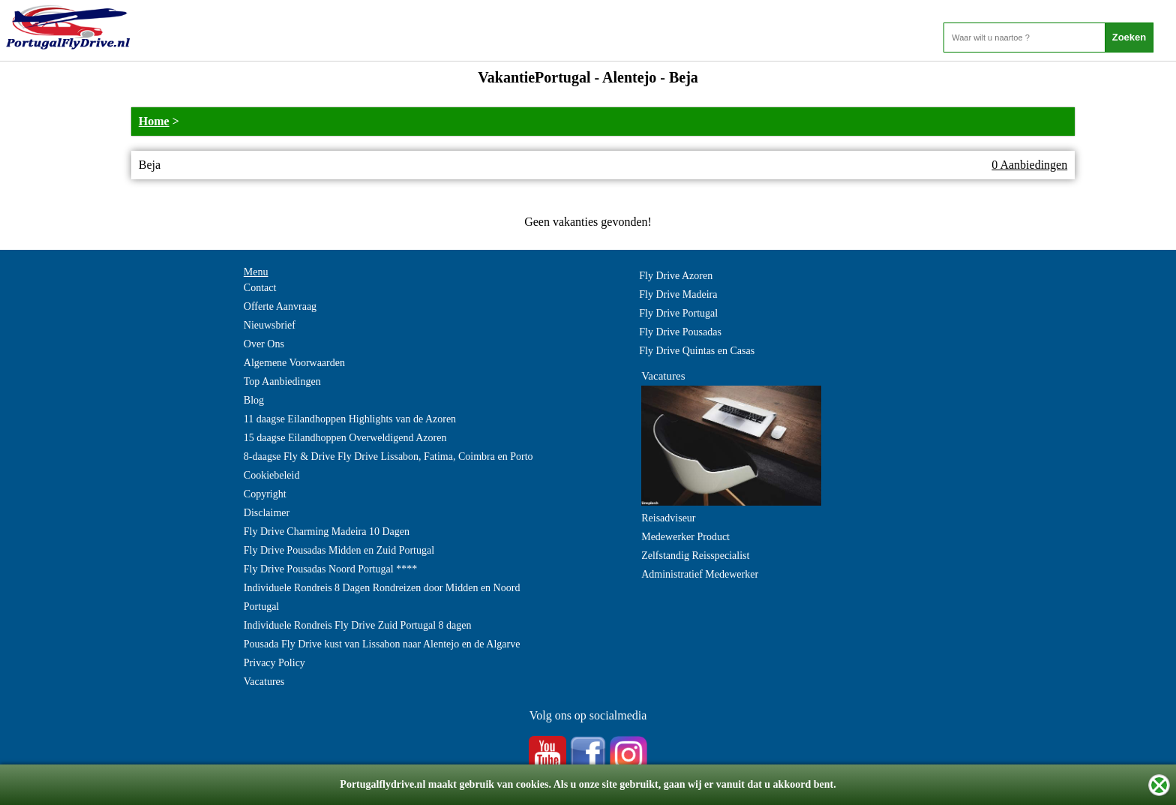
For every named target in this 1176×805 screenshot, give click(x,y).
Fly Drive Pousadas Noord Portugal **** (330, 569)
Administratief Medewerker (699, 574)
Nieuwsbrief (270, 325)
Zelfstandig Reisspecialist (695, 555)
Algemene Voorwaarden (294, 362)
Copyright (265, 494)
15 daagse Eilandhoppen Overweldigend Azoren (345, 437)
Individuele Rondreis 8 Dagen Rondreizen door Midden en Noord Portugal (382, 597)
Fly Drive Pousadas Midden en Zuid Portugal (339, 550)
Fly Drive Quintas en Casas (696, 350)
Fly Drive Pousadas (680, 332)
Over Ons (264, 344)
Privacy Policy (274, 662)
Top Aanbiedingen (282, 381)
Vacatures (264, 681)
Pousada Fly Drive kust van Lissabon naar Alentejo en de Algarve (382, 644)
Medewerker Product (685, 536)
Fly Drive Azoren (675, 275)
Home (154, 121)
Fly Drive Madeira (678, 294)
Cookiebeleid (272, 475)
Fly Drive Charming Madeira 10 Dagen (327, 531)
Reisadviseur (668, 518)
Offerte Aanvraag (280, 306)
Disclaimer (267, 512)
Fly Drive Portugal (678, 313)
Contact (260, 287)
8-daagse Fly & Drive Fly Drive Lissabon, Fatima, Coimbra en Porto (388, 456)
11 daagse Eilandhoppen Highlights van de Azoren (350, 419)
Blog (254, 400)
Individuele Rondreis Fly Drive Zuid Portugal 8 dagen (358, 625)
